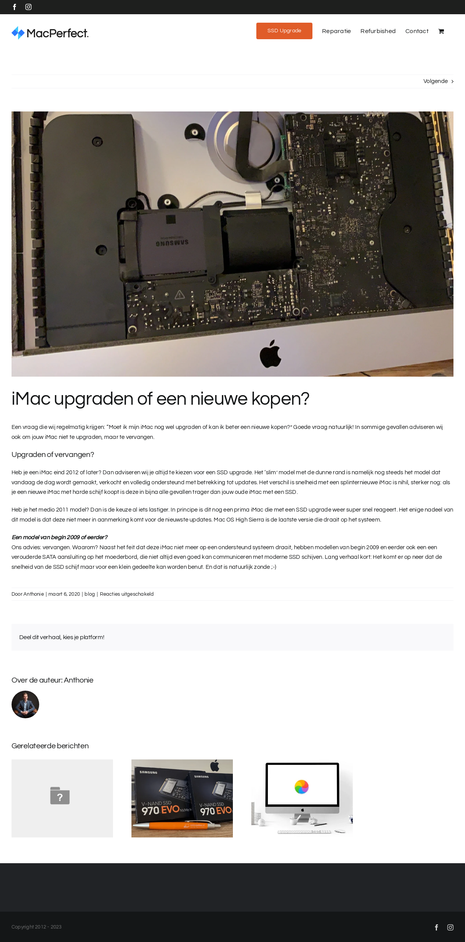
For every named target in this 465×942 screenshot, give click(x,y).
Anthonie (33, 594)
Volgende (435, 81)
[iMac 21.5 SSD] (232, 244)
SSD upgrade (313, 510)
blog (90, 594)
